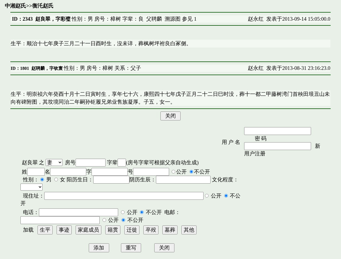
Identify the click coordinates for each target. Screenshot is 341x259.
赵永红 (256, 19)
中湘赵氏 (15, 6)
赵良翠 (30, 162)
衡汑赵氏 (42, 6)
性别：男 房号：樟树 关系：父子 (102, 68)
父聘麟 (154, 19)
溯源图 (173, 19)
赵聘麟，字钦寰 (47, 68)
